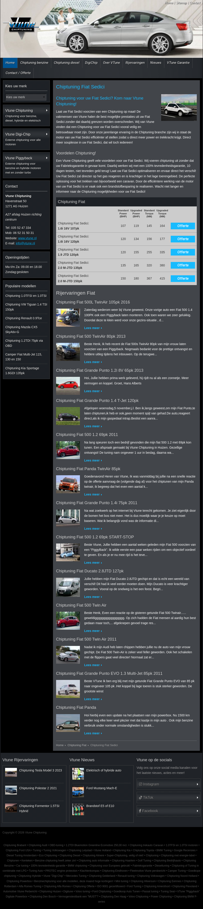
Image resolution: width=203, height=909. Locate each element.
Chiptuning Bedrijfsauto (167, 860)
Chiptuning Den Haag (113, 896)
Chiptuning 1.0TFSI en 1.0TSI (26, 296)
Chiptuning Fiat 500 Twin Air (81, 605)
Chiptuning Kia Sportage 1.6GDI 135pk (22, 370)
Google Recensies (185, 850)
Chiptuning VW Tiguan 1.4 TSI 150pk (26, 307)
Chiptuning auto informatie (94, 860)
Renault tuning (126, 875)
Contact (195, 3)
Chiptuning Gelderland (102, 875)
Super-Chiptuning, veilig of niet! (125, 855)
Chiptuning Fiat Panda (76, 707)
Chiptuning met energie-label (178, 855)
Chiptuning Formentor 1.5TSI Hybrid (39, 808)
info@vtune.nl (25, 243)
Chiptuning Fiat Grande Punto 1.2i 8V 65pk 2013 (99, 370)
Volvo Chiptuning (138, 896)
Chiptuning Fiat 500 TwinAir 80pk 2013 (91, 336)
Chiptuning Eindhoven (115, 870)
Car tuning (22, 865)
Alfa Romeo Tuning (30, 886)
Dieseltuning (162, 865)
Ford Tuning (134, 886)
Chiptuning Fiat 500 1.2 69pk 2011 (87, 434)
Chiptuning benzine (34, 63)
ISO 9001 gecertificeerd (111, 886)
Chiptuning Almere (93, 855)
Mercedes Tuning (76, 875)
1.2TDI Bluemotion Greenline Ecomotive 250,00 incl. (96, 845)
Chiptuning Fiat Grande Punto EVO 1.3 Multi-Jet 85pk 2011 (109, 673)
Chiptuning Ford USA (18, 850)
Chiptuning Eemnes (169, 881)
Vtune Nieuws (81, 760)
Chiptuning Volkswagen (151, 875)
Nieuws (155, 63)
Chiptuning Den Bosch (43, 896)
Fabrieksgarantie (142, 865)
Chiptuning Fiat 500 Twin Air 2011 (86, 639)
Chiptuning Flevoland (184, 886)
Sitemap (181, 3)
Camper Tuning (177, 870)
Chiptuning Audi (37, 845)
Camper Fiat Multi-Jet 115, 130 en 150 (23, 357)
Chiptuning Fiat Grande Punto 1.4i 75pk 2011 (96, 503)
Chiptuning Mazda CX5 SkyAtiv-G (21, 329)
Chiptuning (152, 855)
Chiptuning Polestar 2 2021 (38, 788)
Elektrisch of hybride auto (103, 770)
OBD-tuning (56, 845)
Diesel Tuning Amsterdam (22, 855)
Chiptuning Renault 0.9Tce (23, 318)
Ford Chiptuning (101, 891)
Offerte (183, 226)
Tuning (37, 850)
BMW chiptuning (77, 865)
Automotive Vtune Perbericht (20, 891)
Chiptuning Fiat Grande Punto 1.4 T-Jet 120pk (97, 400)
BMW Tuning (164, 850)
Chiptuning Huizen (50, 891)
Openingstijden (17, 257)
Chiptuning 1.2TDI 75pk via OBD (24, 343)
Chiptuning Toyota (143, 850)
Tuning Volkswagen (54, 850)
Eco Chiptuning (48, 855)
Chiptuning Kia (121, 850)
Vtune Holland (102, 850)
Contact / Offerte (18, 73)
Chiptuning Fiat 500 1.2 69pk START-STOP (95, 537)
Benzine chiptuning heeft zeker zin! (55, 860)
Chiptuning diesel (66, 63)
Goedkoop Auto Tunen (127, 891)
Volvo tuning (82, 891)
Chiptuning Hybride (29, 875)
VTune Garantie (178, 63)
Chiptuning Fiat (76, 745)
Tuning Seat (168, 891)
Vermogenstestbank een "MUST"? (78, 896)
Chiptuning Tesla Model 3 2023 (40, 770)
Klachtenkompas (89, 870)
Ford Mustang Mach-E (101, 788)
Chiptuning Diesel (69, 855)
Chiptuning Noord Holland (182, 875)
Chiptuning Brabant (15, 845)
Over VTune (111, 63)
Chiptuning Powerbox (19, 881)
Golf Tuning (144, 860)
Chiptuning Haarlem (123, 860)
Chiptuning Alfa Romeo (57, 886)
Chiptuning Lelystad (80, 850)
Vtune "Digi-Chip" (53, 875)
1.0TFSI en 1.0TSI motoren (182, 845)
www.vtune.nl (27, 238)
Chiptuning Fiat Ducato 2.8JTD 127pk (90, 571)
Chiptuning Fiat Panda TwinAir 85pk (88, 469)
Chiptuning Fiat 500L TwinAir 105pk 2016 (93, 302)
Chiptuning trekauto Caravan (146, 845)
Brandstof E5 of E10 (100, 806)
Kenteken (27, 860)
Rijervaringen (135, 63)
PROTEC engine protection (61, 870)
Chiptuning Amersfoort (157, 886)
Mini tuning (122, 881)
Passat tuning (150, 891)
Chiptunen (13, 860)
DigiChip (91, 63)
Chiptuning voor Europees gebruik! (109, 865)
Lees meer (91, 328)
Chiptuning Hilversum (143, 881)
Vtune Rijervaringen (20, 760)
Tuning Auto (36, 870)
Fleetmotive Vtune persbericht (147, 870)
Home (169, 3)
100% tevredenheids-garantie (48, 865)
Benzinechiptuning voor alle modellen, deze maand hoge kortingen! (73, 881)
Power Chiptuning (161, 896)
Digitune (68, 891)
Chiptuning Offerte (84, 886)
